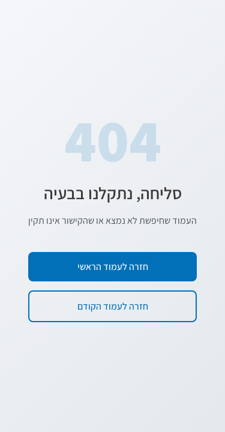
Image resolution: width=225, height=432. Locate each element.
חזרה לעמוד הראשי (112, 266)
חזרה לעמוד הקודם (112, 306)
